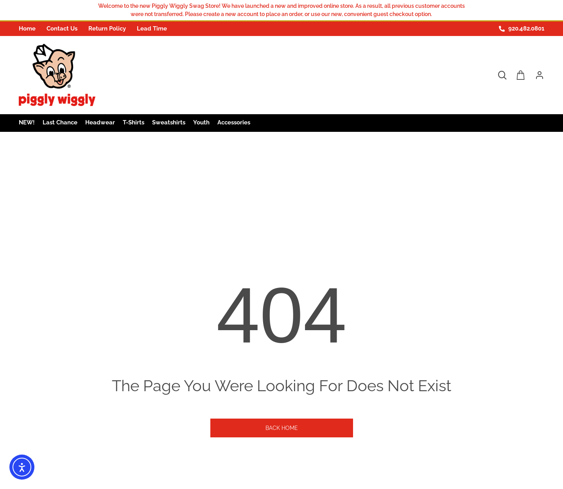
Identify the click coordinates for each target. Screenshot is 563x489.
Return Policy (107, 28)
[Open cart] (520, 75)
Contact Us (62, 28)
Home (27, 28)
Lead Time (152, 28)
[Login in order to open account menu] (536, 75)
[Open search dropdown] (502, 75)
